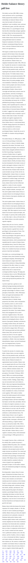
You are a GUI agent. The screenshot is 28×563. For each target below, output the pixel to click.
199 (25, 559)
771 (14, 556)
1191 (22, 552)
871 (10, 554)
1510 (21, 551)
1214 (17, 559)
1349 (13, 559)
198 (3, 558)
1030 (22, 556)
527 (13, 554)
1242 (10, 551)
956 (14, 551)
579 (17, 554)
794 (6, 554)
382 (17, 561)
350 (6, 558)
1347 (3, 561)
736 (6, 556)
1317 (14, 558)
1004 (18, 552)
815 (3, 554)
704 (10, 561)
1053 (22, 558)
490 (24, 554)
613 (14, 561)
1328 (10, 556)
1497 (10, 552)
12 (9, 559)
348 (14, 552)
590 (3, 552)
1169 (18, 556)
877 (17, 551)
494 (6, 559)
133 (21, 554)
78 (2, 551)
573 (6, 552)
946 (7, 561)
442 (3, 556)
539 (10, 558)
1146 (18, 558)
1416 (21, 559)
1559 (6, 551)
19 (2, 559)
